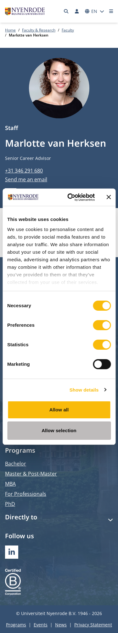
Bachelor (15, 463)
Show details (84, 390)
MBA (10, 483)
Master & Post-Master (31, 473)
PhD (10, 503)
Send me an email (26, 179)
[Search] (66, 11)
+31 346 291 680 (24, 170)
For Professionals (25, 493)
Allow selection (59, 430)
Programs (16, 625)
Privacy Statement (93, 625)
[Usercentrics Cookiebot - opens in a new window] (70, 197)
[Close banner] (108, 197)
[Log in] (77, 11)
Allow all (59, 409)
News (61, 625)
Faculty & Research (38, 30)
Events (41, 625)
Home (10, 30)
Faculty (68, 30)
